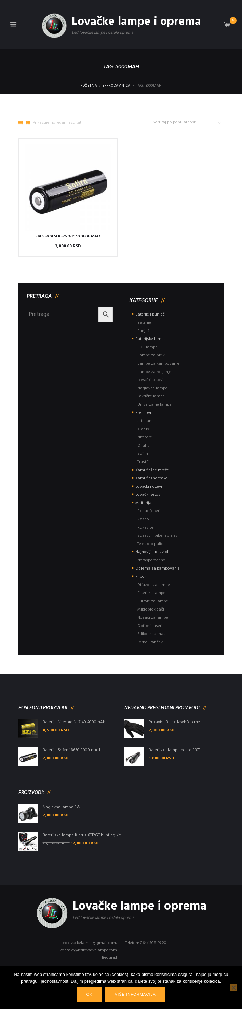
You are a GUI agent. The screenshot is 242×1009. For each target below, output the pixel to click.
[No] (233, 987)
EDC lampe (147, 347)
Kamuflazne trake (151, 478)
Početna (88, 86)
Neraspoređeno (151, 560)
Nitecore (144, 437)
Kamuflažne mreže (152, 470)
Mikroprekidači (150, 609)
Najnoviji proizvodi (152, 552)
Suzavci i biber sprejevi (158, 535)
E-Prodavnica (117, 86)
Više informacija (135, 994)
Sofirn (142, 453)
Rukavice (145, 527)
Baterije (144, 322)
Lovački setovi (150, 380)
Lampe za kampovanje (158, 363)
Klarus (143, 429)
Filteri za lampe (151, 593)
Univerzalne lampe (154, 404)
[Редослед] (189, 122)
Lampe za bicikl (151, 355)
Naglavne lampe (152, 388)
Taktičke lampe (151, 396)
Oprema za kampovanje (157, 568)
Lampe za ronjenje (154, 371)
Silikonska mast (152, 634)
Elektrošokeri (148, 511)
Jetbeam (145, 421)
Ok (89, 994)
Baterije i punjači (150, 314)
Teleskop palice (151, 544)
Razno (143, 519)
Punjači (144, 330)
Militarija (143, 503)
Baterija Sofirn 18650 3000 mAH (68, 235)
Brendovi (143, 412)
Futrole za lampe (152, 601)
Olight (143, 445)
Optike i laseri (149, 625)
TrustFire (145, 462)
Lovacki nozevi (148, 486)
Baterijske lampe (150, 339)
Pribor (140, 576)
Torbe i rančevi (150, 642)
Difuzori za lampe (153, 584)
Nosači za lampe (152, 617)
